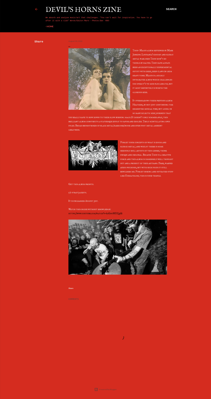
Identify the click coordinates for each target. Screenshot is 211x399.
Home (50, 26)
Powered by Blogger (105, 389)
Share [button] (39, 41)
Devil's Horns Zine (83, 10)
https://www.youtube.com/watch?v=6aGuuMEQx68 (95, 213)
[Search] (171, 9)
